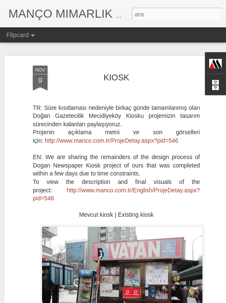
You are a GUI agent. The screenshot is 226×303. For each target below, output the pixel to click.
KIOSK (116, 59)
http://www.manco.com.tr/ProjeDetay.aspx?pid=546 (111, 122)
